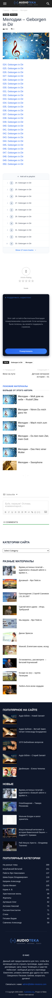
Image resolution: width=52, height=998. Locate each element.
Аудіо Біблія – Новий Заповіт (32, 716)
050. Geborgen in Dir (13, 164)
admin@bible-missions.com (34, 984)
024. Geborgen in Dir (13, 64)
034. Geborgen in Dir (13, 103)
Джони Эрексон (26, 633)
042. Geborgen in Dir (13, 133)
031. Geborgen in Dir (13, 91)
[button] (4, 3)
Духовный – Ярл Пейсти (29, 580)
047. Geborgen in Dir (13, 152)
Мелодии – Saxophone (30, 462)
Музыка (15, 10)
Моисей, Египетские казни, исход (34, 646)
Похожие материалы (15, 386)
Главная (6, 10)
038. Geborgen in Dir (13, 118)
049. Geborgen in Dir (13, 160)
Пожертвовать (25, 351)
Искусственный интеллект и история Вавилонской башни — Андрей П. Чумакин (33, 832)
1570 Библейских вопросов (31, 742)
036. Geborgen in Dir (13, 110)
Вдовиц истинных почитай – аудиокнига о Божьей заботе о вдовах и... (32, 570)
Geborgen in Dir (16, 362)
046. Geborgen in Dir (13, 149)
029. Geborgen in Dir (13, 84)
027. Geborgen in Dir (13, 76)
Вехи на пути (9, 374)
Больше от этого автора (17, 390)
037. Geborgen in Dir (13, 114)
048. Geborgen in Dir (13, 156)
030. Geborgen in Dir (13, 87)
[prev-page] (23, 475)
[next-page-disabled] (28, 475)
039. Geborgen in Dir (13, 122)
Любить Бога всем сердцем (31, 686)
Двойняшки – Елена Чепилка (32, 769)
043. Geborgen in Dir (13, 137)
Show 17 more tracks (25, 250)
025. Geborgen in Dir (13, 68)
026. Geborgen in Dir (13, 72)
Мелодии (23, 10)
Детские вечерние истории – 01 (40, 375)
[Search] (48, 3)
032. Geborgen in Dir (13, 95)
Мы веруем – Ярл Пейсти (30, 620)
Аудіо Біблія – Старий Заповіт (32, 755)
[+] (38, 512)
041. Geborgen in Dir (13, 130)
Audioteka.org (29, 992)
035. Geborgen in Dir (13, 107)
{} (35, 512)
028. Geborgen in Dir (13, 80)
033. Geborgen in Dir (13, 99)
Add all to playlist (26, 176)
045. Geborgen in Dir (13, 145)
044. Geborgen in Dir (13, 141)
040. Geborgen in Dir (13, 126)
